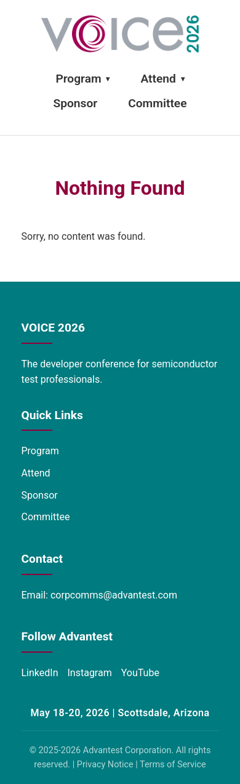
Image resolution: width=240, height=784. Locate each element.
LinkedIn (40, 673)
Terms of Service (173, 764)
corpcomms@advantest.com (113, 595)
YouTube (140, 673)
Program (82, 78)
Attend (162, 78)
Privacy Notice (105, 764)
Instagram (90, 673)
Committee (157, 103)
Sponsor (76, 103)
